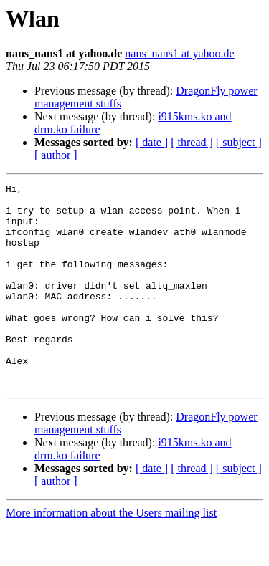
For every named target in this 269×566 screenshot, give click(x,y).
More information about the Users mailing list (111, 553)
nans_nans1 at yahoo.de (179, 53)
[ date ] (152, 142)
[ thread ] (192, 142)
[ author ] (55, 155)
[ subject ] (239, 142)
